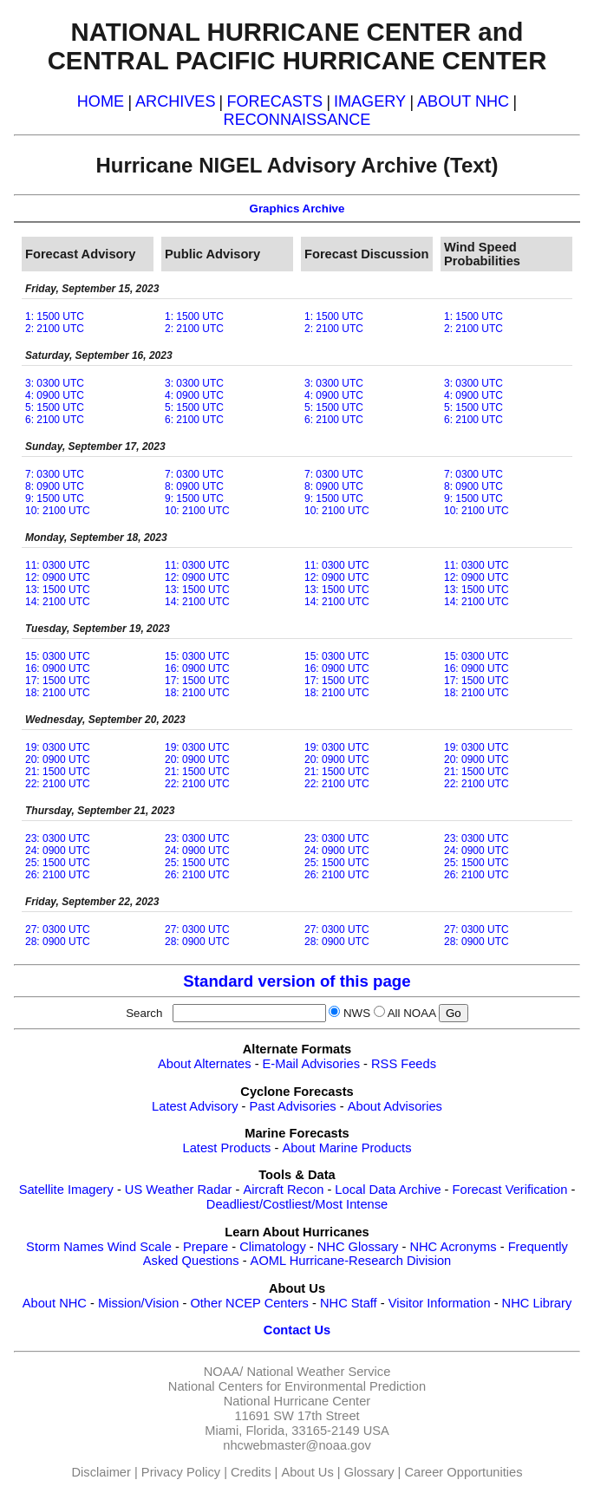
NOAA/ (224, 1372)
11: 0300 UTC (57, 565)
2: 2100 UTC (54, 329)
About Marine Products (346, 1148)
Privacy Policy (180, 1472)
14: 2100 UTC (57, 602)
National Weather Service (318, 1372)
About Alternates (204, 1064)
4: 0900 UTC (54, 395)
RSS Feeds (403, 1064)
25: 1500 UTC (57, 863)
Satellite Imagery (66, 1189)
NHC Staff (348, 1303)
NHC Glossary (358, 1247)
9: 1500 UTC (54, 498)
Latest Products (227, 1148)
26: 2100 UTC (57, 875)
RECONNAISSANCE (297, 119)
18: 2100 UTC (57, 693)
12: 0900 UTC (57, 577)
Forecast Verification (510, 1189)
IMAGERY (370, 101)
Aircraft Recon (283, 1189)
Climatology (272, 1247)
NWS (356, 1013)
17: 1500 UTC (57, 681)
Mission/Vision (138, 1303)
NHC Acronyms (452, 1247)
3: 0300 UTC (54, 383)
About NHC (55, 1303)
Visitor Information (439, 1303)
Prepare (205, 1247)
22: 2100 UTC (57, 784)
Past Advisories (293, 1106)
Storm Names (65, 1247)
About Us (307, 1472)
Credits (251, 1472)
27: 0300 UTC (57, 929)
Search (147, 1013)
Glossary (369, 1472)
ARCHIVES (175, 101)
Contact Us (297, 1330)
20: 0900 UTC (57, 759)
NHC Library (537, 1303)
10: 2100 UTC (57, 511)
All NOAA (412, 1013)
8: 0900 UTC (54, 486)
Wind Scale (140, 1247)
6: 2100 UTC (54, 420)
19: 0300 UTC (57, 747)
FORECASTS (274, 101)
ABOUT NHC (463, 101)
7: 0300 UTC (54, 474)
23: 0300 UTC (57, 838)
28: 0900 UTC (57, 942)
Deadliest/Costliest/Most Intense (297, 1204)
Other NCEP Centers (249, 1303)
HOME (100, 101)
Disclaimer (101, 1472)
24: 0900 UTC (57, 850)
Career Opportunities (463, 1472)
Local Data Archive (388, 1189)
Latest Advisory (195, 1106)
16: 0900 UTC (57, 668)
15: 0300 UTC (57, 656)
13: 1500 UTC (57, 590)
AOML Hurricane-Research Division (351, 1261)
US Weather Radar (178, 1189)
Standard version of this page (296, 981)
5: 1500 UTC (54, 407)
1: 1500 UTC (54, 316)
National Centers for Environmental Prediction (297, 1386)
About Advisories (395, 1106)
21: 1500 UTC (57, 772)
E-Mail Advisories (311, 1064)
